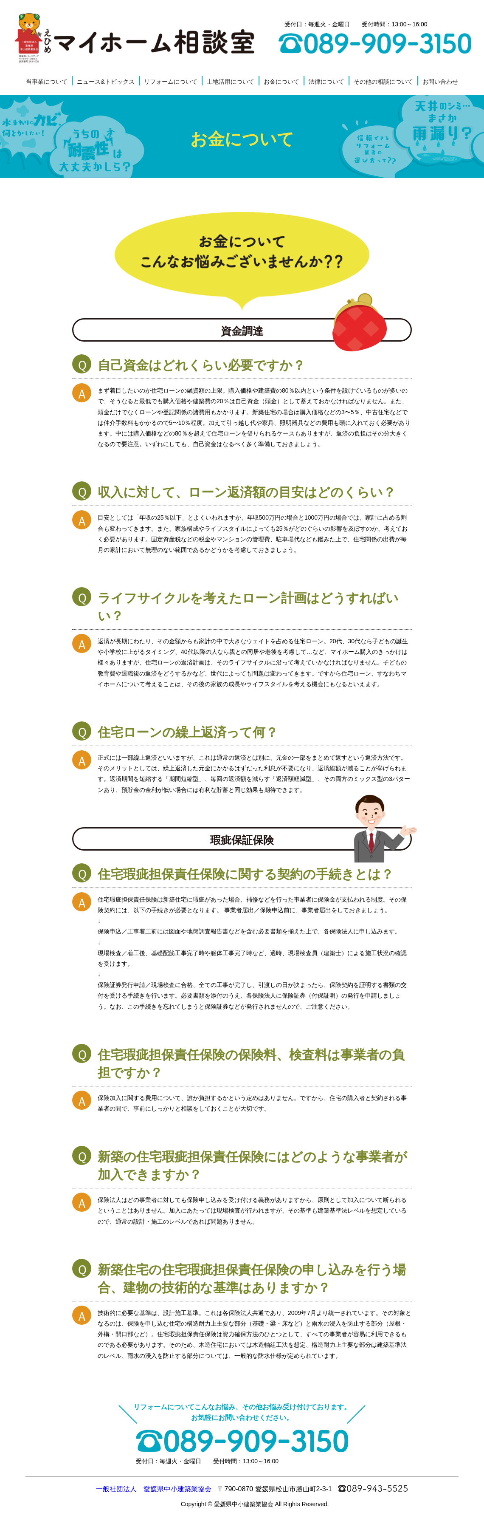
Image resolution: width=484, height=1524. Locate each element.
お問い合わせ (440, 81)
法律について (326, 81)
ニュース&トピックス (105, 81)
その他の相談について (383, 81)
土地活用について (230, 81)
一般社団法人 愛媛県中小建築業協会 (153, 1489)
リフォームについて (170, 81)
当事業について (47, 81)
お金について (281, 81)
